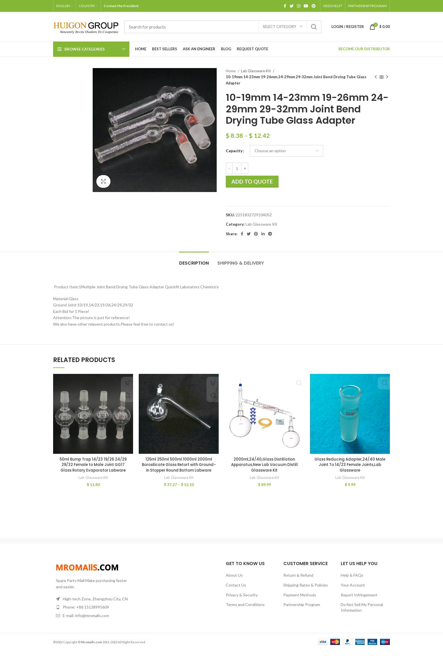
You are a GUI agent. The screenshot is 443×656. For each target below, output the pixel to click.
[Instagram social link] (298, 6)
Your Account (353, 590)
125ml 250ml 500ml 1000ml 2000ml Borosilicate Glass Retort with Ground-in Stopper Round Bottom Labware (178, 467)
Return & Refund (298, 580)
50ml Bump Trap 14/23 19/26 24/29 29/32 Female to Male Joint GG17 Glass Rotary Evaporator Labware (93, 464)
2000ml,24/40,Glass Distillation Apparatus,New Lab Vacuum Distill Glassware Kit (264, 464)
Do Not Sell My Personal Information (362, 612)
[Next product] (387, 77)
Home (231, 71)
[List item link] (92, 612)
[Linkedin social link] (263, 233)
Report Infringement (359, 600)
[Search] (223, 26)
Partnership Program (301, 609)
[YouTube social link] (306, 6)
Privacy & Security (242, 600)
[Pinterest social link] (313, 6)
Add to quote (252, 181)
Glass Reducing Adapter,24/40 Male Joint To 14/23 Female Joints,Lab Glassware (350, 464)
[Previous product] (376, 77)
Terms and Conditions (245, 609)
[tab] (194, 260)
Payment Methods (299, 600)
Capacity (234, 150)
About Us (234, 580)
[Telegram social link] (270, 233)
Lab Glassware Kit (256, 71)
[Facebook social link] (285, 6)
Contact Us (236, 590)
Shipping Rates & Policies (305, 590)
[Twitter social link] (291, 6)
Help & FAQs (352, 580)
